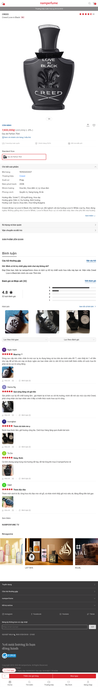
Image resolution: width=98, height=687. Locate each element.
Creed (5, 14)
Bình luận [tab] (9, 253)
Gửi (92, 627)
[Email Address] (45, 627)
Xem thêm (6, 518)
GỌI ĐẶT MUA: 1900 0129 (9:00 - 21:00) (18, 634)
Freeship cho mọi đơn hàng (49, 9)
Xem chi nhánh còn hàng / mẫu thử (16, 137)
